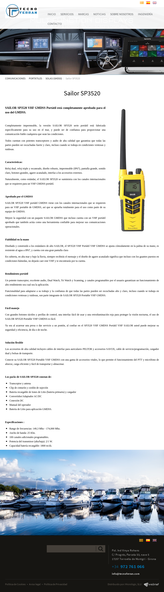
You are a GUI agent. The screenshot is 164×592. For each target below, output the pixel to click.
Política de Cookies (15, 584)
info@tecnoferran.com (125, 573)
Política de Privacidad (55, 584)
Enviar (100, 548)
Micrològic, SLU (133, 584)
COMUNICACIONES (15, 78)
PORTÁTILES (35, 78)
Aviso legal (35, 584)
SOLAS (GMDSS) (53, 78)
